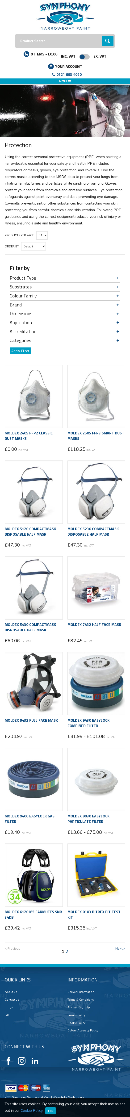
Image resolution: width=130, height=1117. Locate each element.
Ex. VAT (99, 56)
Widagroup (75, 1097)
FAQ (8, 1015)
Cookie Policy (76, 1023)
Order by (12, 246)
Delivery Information (80, 992)
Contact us (12, 1000)
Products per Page (19, 235)
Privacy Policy (76, 1015)
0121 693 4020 (69, 74)
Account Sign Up (78, 1007)
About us (11, 992)
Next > (120, 948)
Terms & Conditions (80, 1000)
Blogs (9, 1007)
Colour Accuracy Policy (82, 1030)
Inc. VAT (68, 56)
